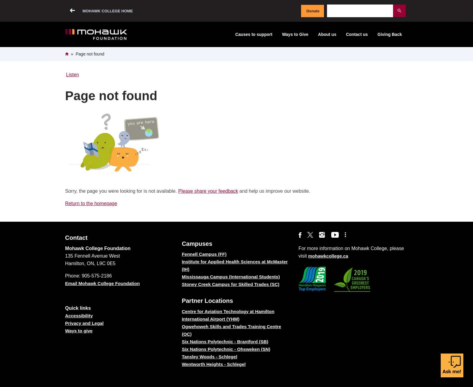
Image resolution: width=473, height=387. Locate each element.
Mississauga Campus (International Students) (231, 276)
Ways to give (79, 330)
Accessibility (79, 315)
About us (327, 34)
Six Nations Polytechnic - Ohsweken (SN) (226, 349)
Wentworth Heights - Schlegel (214, 364)
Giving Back (389, 34)
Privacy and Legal (84, 323)
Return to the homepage (91, 203)
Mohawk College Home (108, 11)
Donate (312, 11)
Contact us (357, 34)
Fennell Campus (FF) (204, 254)
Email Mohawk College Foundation (102, 283)
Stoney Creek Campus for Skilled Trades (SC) (230, 284)
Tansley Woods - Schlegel (209, 356)
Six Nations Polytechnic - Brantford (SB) (225, 341)
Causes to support (253, 34)
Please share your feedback (208, 191)
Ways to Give (295, 34)
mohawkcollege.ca (328, 256)
